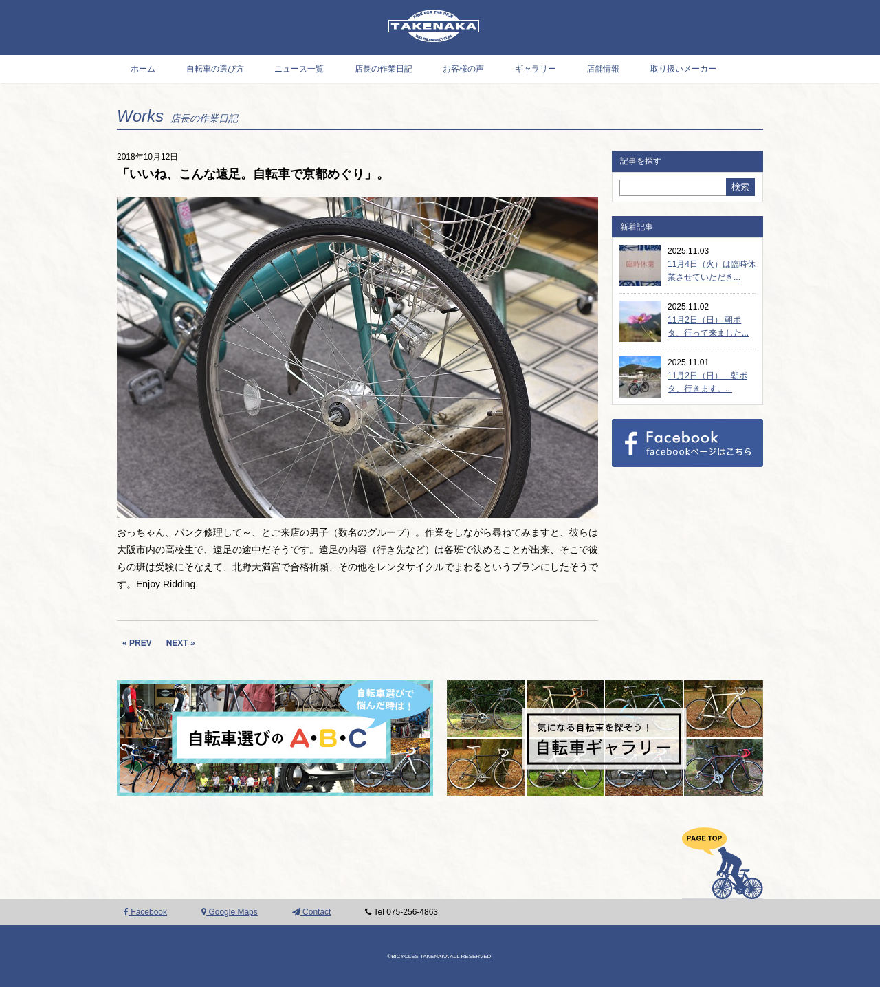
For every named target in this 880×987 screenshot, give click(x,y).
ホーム (143, 69)
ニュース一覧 (299, 69)
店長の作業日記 (383, 69)
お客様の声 (463, 69)
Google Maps (229, 912)
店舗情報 (602, 69)
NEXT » (180, 643)
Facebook (145, 912)
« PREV (137, 643)
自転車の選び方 (215, 69)
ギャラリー (535, 69)
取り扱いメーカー (683, 69)
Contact (311, 912)
